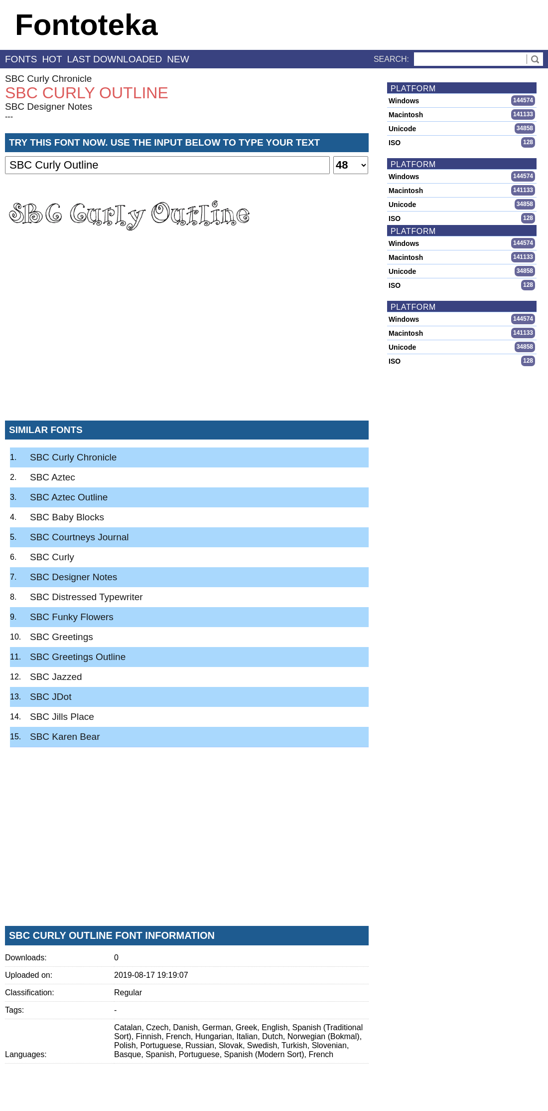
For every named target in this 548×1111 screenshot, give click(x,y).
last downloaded (114, 59)
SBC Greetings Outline (78, 657)
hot (52, 59)
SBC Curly (52, 557)
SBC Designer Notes (48, 106)
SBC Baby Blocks (67, 517)
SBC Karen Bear (65, 736)
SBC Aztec (52, 477)
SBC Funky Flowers (72, 617)
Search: (391, 59)
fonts (21, 59)
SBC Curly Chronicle (48, 78)
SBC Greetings (61, 637)
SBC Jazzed (56, 676)
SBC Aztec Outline (69, 497)
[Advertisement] (187, 339)
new (178, 59)
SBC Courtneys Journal (79, 537)
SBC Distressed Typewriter (86, 597)
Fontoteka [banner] (86, 24)
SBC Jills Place (62, 716)
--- (9, 116)
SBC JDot (50, 696)
